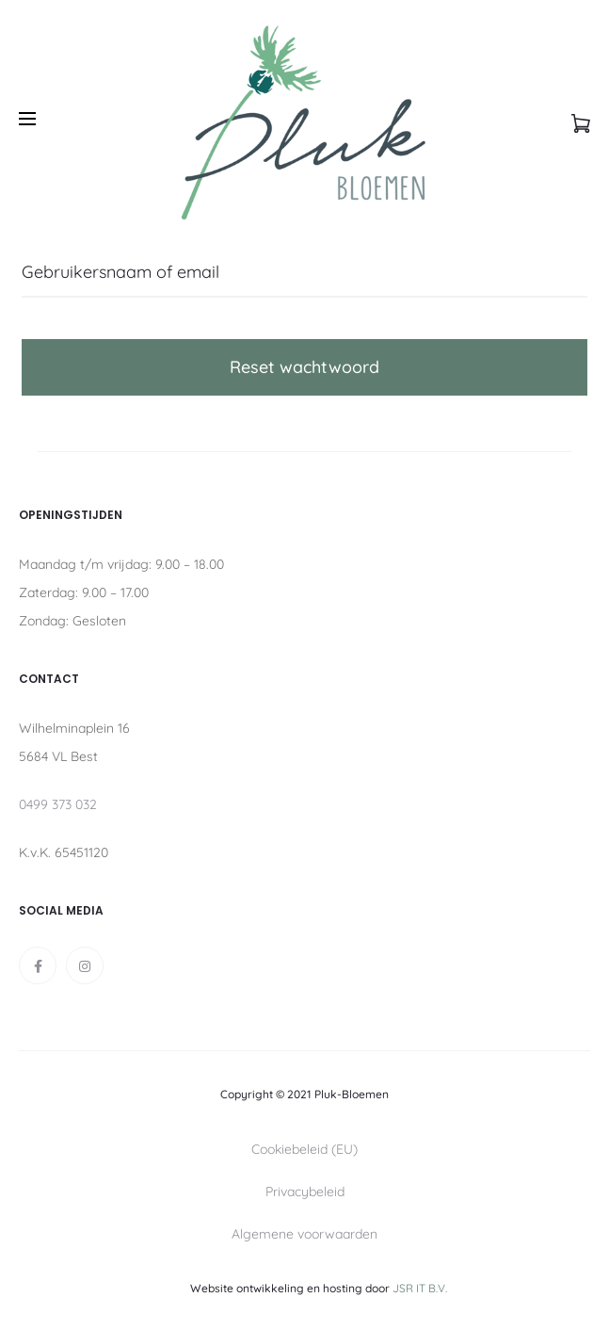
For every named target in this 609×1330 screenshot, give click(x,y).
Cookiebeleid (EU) (304, 1149)
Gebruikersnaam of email (120, 272)
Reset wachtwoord (304, 367)
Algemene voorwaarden (304, 1233)
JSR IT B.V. (420, 1288)
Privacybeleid (305, 1191)
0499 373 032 (58, 804)
